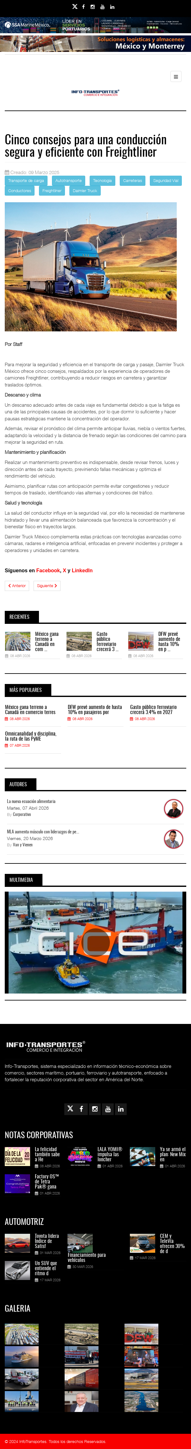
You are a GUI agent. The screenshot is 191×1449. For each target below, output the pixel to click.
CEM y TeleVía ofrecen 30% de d (172, 1244)
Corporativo (22, 815)
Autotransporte (68, 180)
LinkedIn (82, 570)
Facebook (48, 570)
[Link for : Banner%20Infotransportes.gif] (95, 44)
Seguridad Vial (165, 180)
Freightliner (51, 190)
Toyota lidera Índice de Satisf (47, 1241)
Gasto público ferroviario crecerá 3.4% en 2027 (153, 710)
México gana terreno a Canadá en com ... (47, 642)
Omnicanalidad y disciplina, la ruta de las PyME (30, 736)
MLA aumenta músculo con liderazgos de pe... (43, 832)
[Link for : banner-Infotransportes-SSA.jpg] (95, 26)
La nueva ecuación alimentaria (31, 802)
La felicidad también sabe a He (47, 1154)
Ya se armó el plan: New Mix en (173, 1154)
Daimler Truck (85, 190)
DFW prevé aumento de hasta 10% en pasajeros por (95, 710)
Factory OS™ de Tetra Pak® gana (47, 1181)
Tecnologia (102, 180)
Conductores (19, 190)
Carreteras (132, 180)
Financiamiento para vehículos (87, 1258)
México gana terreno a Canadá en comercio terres (30, 710)
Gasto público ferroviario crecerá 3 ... (107, 642)
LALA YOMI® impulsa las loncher (110, 1154)
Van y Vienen (23, 845)
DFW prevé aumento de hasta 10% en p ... (169, 642)
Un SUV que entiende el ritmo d (46, 1268)
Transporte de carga (26, 180)
